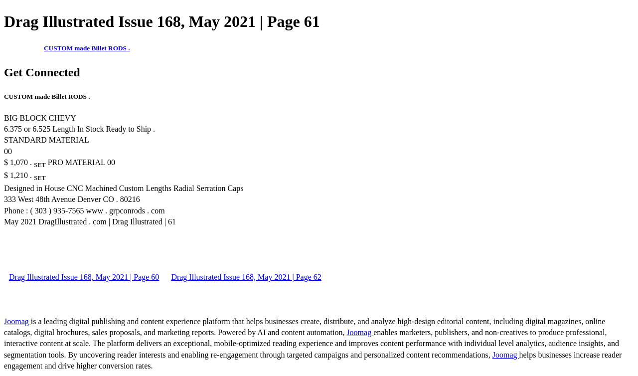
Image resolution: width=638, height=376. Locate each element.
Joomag (17, 321)
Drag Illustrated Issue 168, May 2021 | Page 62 (246, 277)
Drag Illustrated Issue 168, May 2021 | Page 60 (84, 277)
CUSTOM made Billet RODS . (87, 48)
